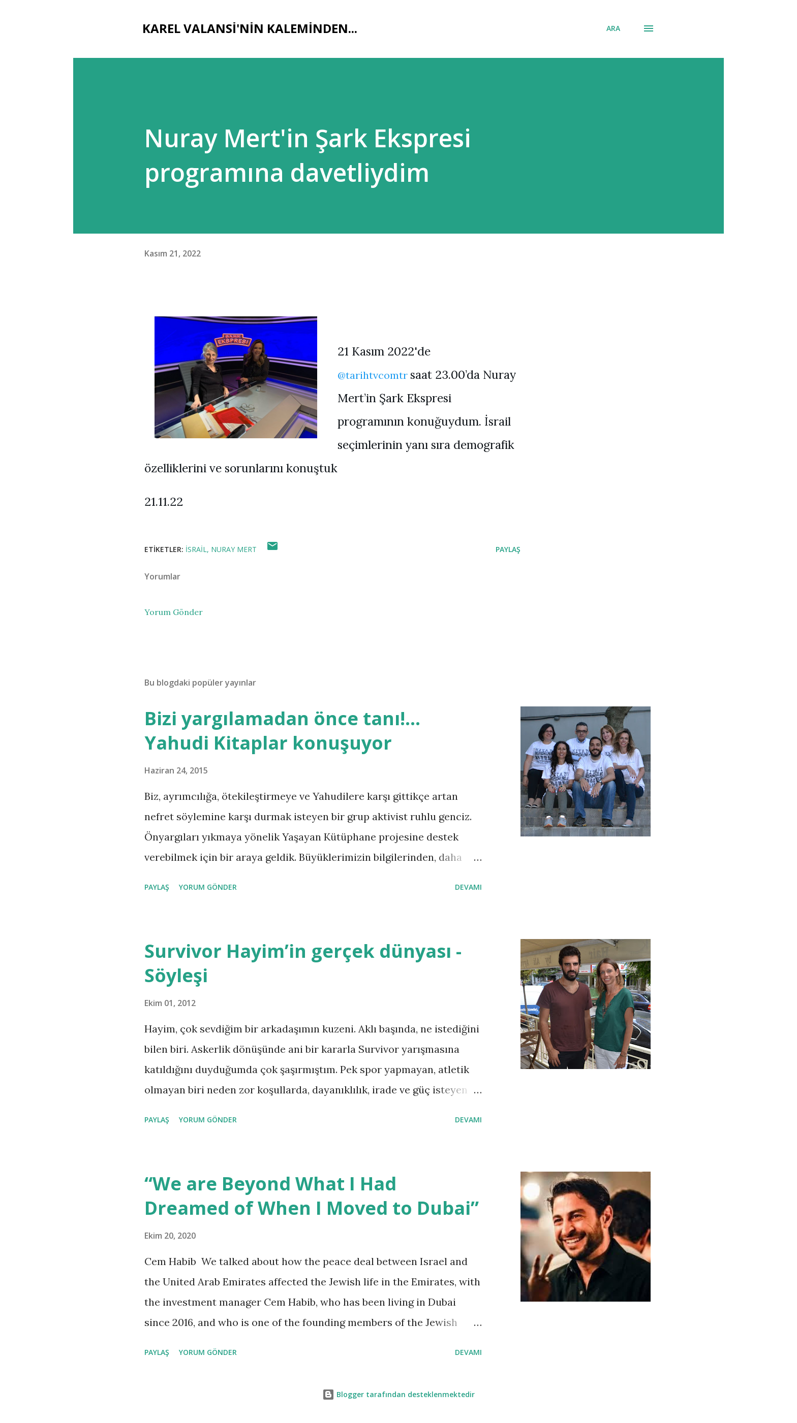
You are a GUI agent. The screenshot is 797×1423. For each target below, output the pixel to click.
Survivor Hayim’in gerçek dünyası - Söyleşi (303, 963)
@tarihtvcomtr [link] (373, 375)
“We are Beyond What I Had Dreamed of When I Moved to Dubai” (311, 1195)
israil (196, 549)
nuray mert (234, 549)
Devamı (468, 887)
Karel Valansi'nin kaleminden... (249, 28)
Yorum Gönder (173, 612)
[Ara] (613, 28)
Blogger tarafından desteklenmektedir (398, 1394)
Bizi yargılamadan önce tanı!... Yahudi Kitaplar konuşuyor (282, 730)
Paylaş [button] (508, 549)
